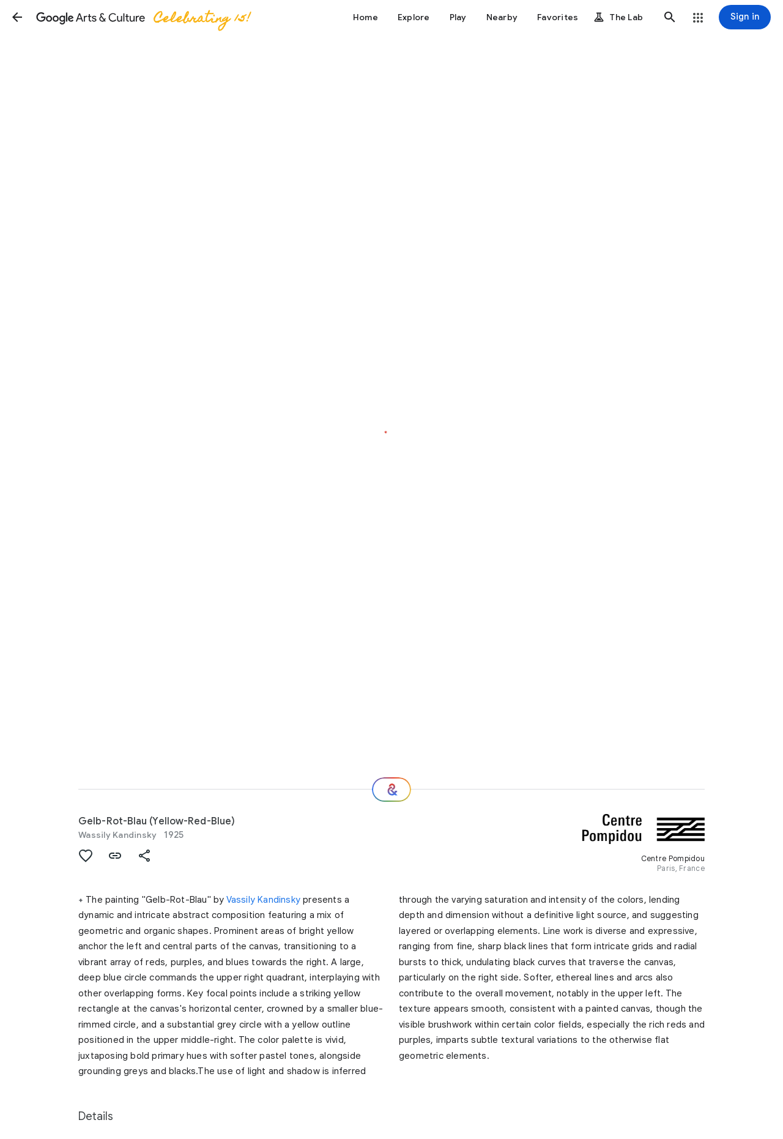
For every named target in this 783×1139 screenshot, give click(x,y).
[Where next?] (391, 789)
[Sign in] (745, 17)
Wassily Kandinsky (117, 834)
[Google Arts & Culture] (142, 17)
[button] (17, 17)
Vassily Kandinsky (263, 899)
